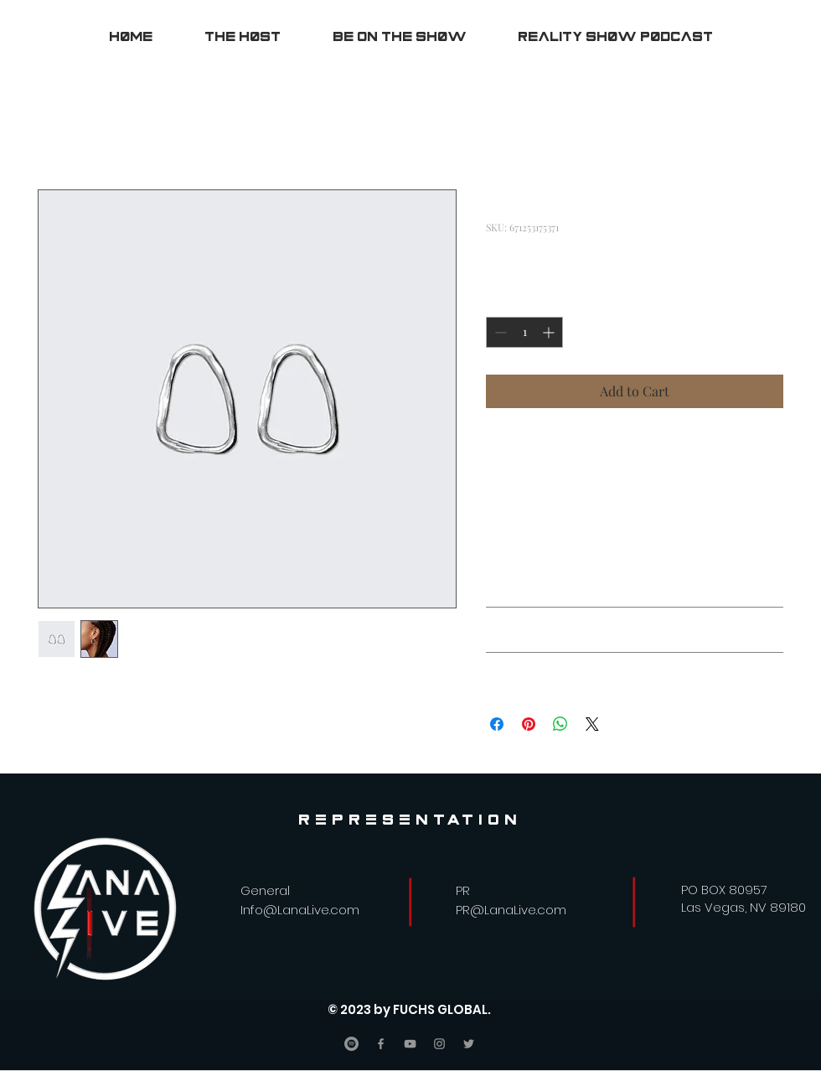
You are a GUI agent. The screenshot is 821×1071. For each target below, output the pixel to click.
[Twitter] (469, 1044)
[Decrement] (498, 332)
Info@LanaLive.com (299, 909)
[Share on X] (592, 724)
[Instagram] (439, 1044)
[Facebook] (381, 1044)
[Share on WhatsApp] (560, 724)
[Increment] (550, 332)
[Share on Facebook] (497, 724)
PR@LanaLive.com (511, 909)
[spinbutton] (524, 332)
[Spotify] (351, 1044)
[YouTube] (410, 1044)
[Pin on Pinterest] (529, 724)
